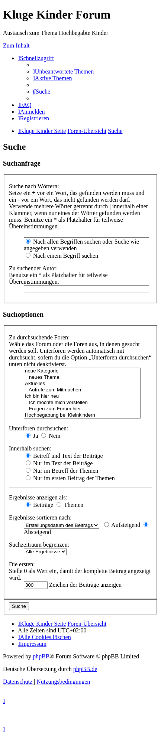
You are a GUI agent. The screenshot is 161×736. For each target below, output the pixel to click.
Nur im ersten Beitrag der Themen (70, 478)
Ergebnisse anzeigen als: (38, 497)
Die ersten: (22, 564)
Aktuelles (82, 384)
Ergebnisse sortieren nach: (40, 517)
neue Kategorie (82, 371)
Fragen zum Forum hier (82, 409)
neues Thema (82, 377)
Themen (70, 505)
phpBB (41, 656)
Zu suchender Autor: (33, 268)
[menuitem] (63, 71)
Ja (32, 436)
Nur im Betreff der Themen (62, 471)
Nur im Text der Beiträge (59, 463)
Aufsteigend (122, 525)
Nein (50, 436)
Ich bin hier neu (82, 396)
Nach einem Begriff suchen (62, 256)
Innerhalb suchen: (30, 448)
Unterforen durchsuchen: (38, 428)
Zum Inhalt (16, 45)
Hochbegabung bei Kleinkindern (82, 415)
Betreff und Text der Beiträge (64, 456)
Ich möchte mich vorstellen (82, 403)
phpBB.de (85, 669)
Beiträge (39, 505)
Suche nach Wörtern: (34, 186)
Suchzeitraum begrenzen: (39, 544)
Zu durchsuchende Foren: (39, 337)
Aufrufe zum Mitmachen (82, 390)
